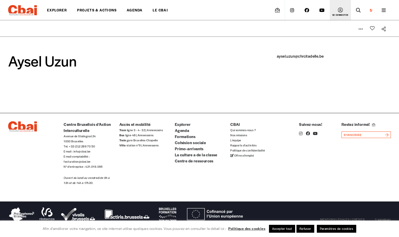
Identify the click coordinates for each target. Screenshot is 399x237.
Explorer (57, 10)
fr (371, 10)
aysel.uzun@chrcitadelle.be (300, 56)
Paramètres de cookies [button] (336, 228)
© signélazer (383, 219)
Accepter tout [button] (282, 228)
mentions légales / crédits (342, 219)
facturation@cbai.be (77, 161)
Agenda (134, 10)
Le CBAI (160, 10)
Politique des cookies (246, 228)
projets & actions (97, 10)
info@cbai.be (82, 151)
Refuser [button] (305, 228)
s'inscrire (353, 135)
